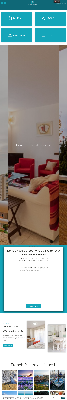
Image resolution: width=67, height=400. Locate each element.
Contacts (52, 8)
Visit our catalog (8, 345)
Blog (44, 8)
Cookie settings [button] (56, 397)
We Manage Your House (25, 8)
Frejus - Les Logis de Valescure (33, 145)
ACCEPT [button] (63, 397)
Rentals (37, 8)
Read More (33, 306)
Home (13, 8)
